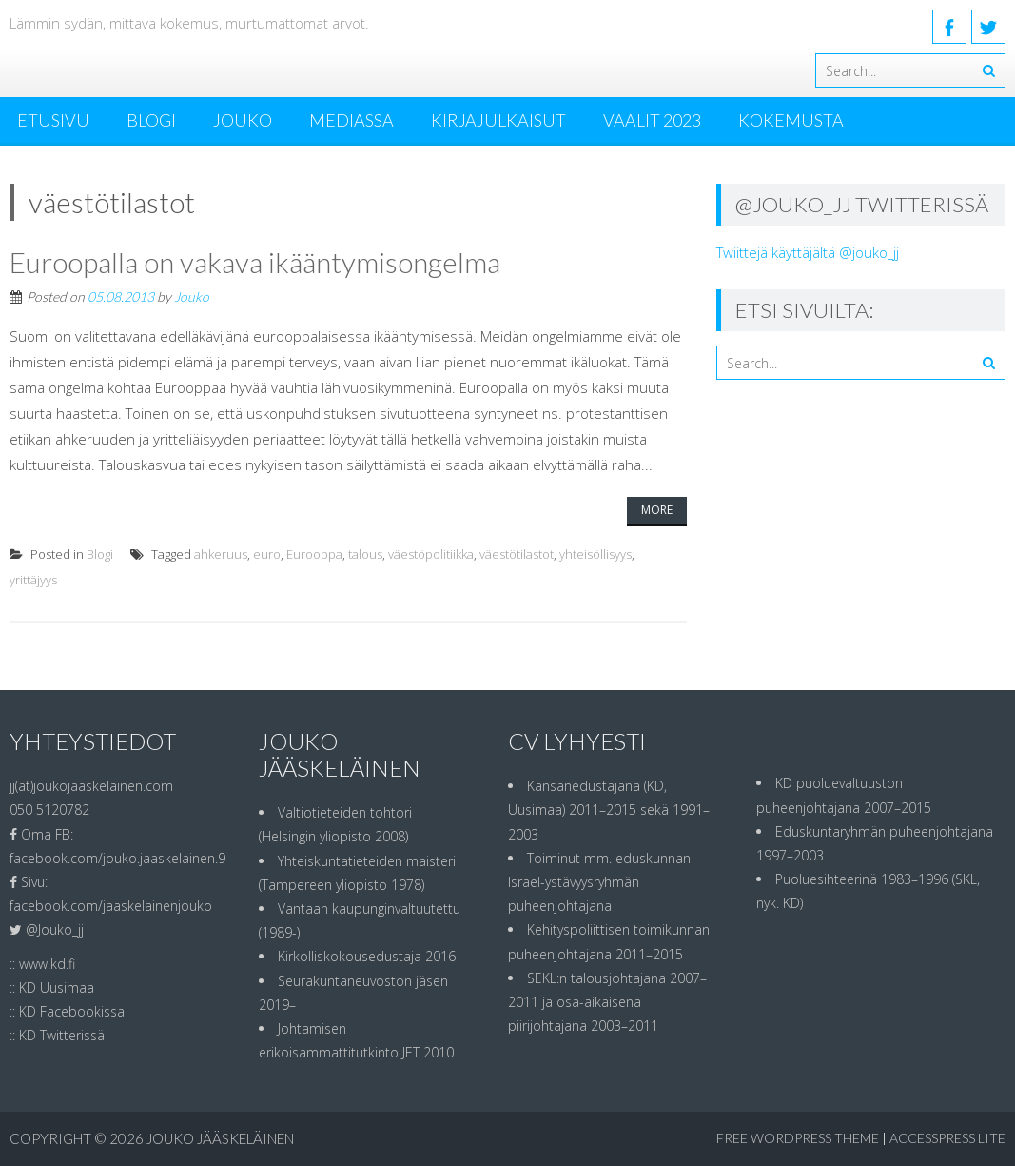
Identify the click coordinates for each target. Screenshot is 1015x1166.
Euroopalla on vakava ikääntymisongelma (255, 262)
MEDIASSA (351, 119)
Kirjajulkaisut (498, 119)
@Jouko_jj (55, 929)
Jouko (242, 119)
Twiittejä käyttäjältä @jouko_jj (807, 252)
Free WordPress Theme (797, 1138)
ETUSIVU (53, 119)
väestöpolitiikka (431, 554)
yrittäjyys (33, 579)
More (657, 510)
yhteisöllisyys (595, 554)
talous (365, 554)
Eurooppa (314, 554)
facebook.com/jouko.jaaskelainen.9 (117, 858)
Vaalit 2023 (652, 119)
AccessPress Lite (947, 1138)
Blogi (151, 119)
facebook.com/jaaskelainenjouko (111, 906)
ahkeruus (220, 554)
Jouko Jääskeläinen (220, 1138)
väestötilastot (516, 554)
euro (267, 554)
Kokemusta (791, 119)
